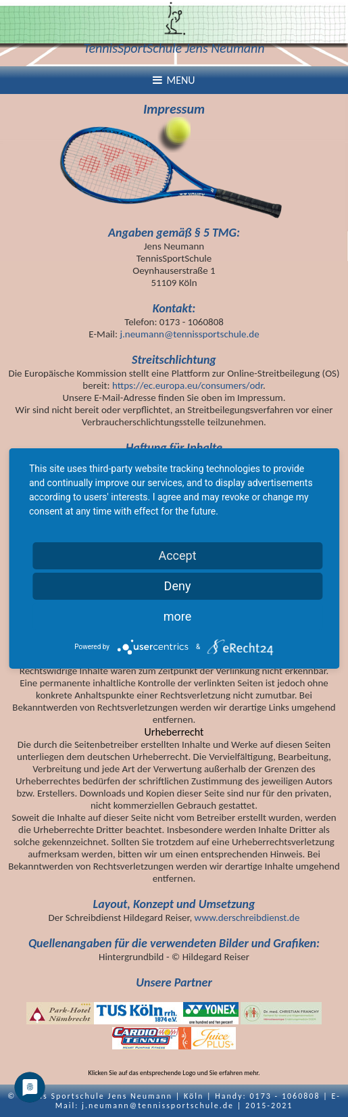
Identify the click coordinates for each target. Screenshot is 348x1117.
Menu (174, 80)
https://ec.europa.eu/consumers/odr (187, 385)
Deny (177, 586)
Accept (177, 555)
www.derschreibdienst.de (247, 917)
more (178, 616)
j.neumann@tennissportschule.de (189, 334)
